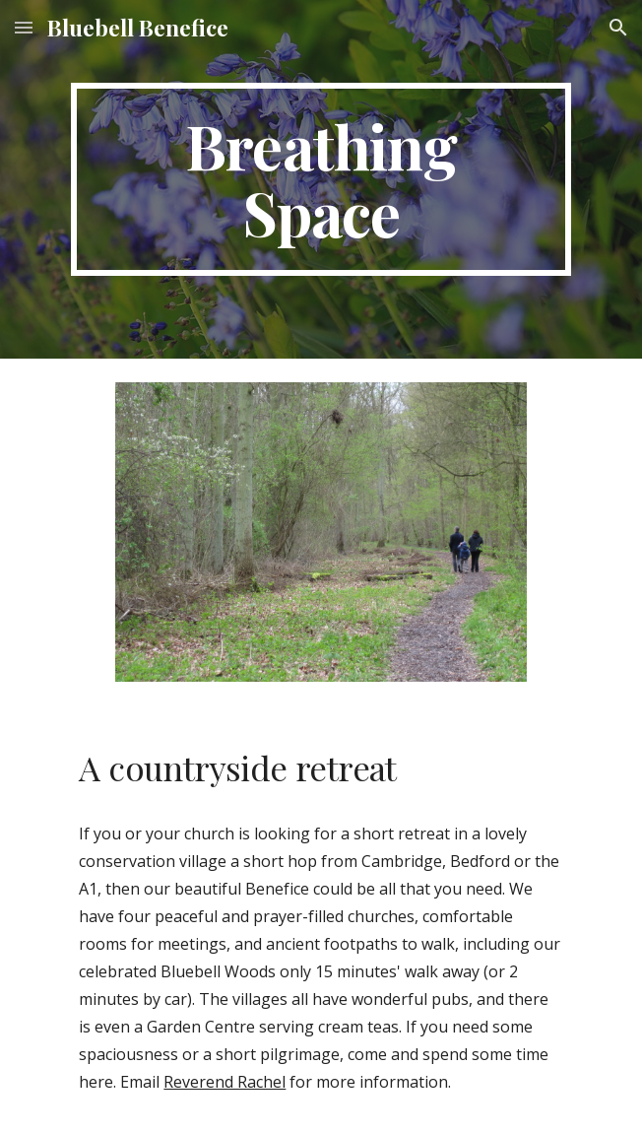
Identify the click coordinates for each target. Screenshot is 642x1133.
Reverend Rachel (224, 1082)
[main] (320, 179)
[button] (23, 27)
